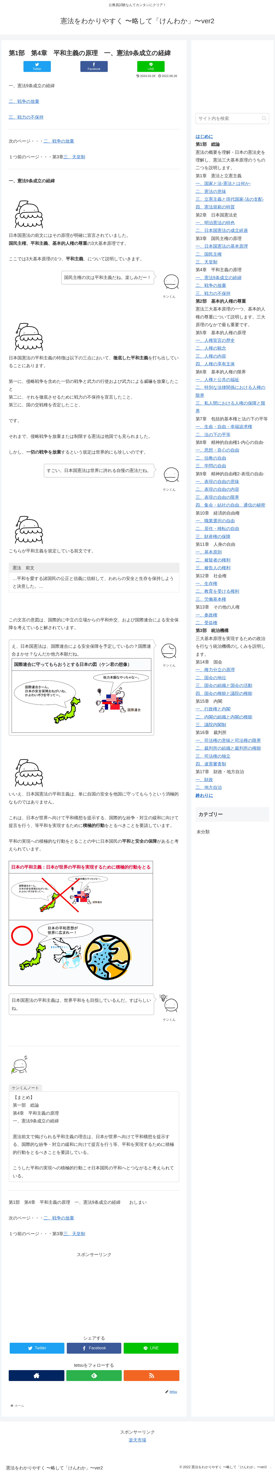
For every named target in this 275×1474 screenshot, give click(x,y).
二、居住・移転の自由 (217, 528)
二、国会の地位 (211, 677)
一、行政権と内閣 (213, 709)
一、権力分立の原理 (215, 669)
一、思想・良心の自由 (217, 450)
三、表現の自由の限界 (217, 497)
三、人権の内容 (211, 356)
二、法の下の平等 (213, 434)
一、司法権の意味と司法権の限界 (228, 740)
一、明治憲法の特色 (215, 222)
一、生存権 (206, 583)
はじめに (204, 136)
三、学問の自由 (211, 465)
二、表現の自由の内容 (217, 489)
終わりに (204, 795)
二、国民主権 (209, 254)
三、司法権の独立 (213, 756)
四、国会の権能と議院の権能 (224, 693)
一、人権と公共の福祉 (217, 379)
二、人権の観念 (211, 348)
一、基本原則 (209, 552)
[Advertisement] (94, 1292)
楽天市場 (137, 1440)
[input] (232, 118)
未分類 (203, 831)
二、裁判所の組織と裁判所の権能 (228, 748)
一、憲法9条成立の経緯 (219, 277)
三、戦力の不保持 (26, 117)
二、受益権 (206, 622)
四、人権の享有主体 (215, 364)
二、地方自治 (209, 787)
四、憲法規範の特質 (215, 207)
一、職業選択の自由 (215, 520)
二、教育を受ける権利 (217, 591)
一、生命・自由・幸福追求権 (224, 426)
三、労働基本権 (211, 599)
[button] (264, 118)
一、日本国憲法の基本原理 (222, 246)
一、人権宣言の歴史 (215, 340)
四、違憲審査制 (211, 764)
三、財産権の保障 (213, 536)
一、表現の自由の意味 (217, 481)
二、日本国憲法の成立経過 (222, 230)
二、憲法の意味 (211, 191)
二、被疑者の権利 (213, 560)
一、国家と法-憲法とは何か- (223, 183)
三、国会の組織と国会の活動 (224, 685)
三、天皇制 (74, 156)
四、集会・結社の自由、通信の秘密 (230, 505)
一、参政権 (206, 615)
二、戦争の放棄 (24, 101)
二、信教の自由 (211, 458)
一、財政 (204, 779)
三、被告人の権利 (213, 567)
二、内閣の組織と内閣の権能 (224, 717)
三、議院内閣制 (211, 724)
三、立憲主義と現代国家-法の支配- (230, 199)
